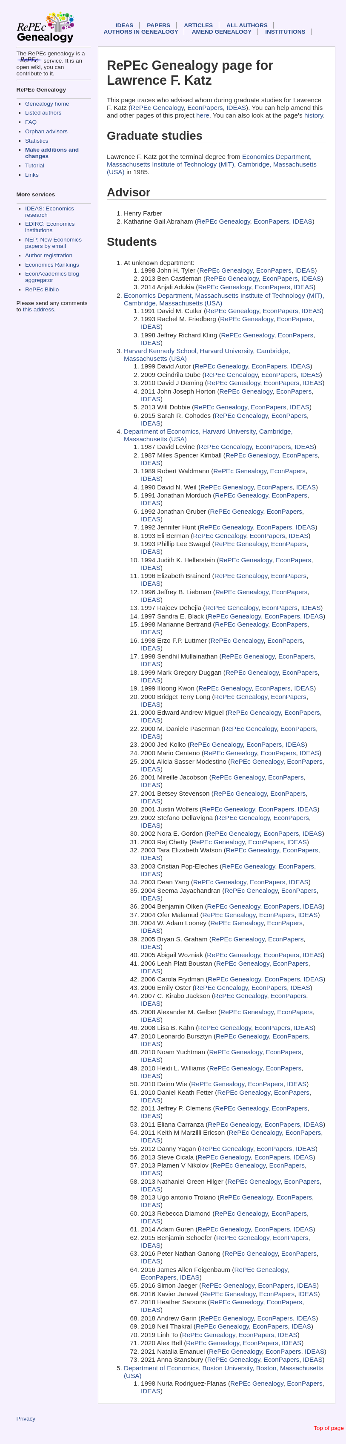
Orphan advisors (46, 131)
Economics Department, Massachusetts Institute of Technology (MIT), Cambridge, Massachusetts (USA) (212, 164)
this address (38, 309)
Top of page (329, 1428)
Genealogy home (47, 104)
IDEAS (125, 25)
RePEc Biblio (42, 289)
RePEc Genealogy (157, 107)
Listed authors (43, 112)
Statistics (36, 141)
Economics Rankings (52, 265)
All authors (247, 25)
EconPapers (205, 107)
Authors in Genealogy (141, 32)
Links (32, 175)
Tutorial (34, 165)
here (202, 115)
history (313, 115)
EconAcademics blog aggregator (52, 276)
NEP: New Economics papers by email (53, 242)
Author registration (48, 255)
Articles (198, 25)
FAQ (31, 122)
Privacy (26, 1418)
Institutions (285, 32)
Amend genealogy (222, 32)
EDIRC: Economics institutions (49, 227)
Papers (158, 25)
